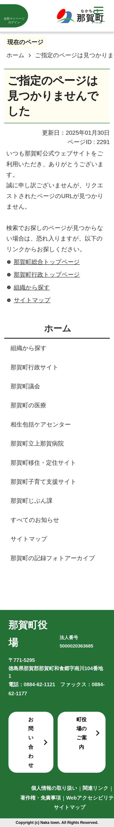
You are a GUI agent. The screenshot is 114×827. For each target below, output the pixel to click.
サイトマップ (32, 300)
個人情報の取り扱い (54, 788)
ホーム (15, 55)
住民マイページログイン (14, 20)
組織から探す (32, 287)
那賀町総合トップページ (47, 262)
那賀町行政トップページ (47, 274)
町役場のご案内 (81, 733)
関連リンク (96, 788)
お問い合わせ (31, 742)
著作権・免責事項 (40, 798)
